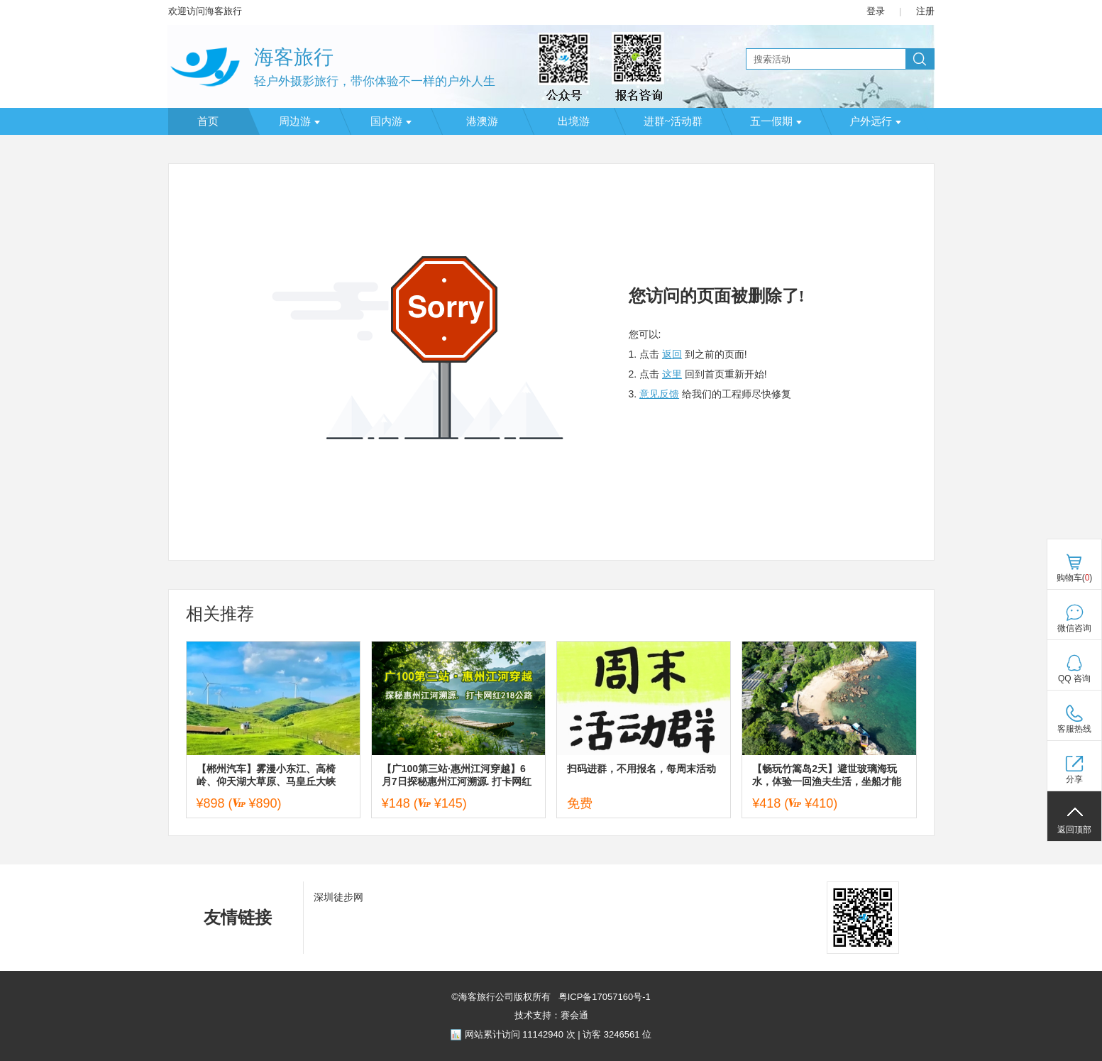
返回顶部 (1074, 830)
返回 (672, 354)
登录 (875, 11)
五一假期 (776, 121)
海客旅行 (294, 57)
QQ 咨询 (1074, 678)
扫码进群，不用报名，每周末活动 (641, 768)
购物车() (1075, 578)
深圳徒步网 (338, 897)
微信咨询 (1074, 628)
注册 (925, 11)
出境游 (574, 121)
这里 (672, 374)
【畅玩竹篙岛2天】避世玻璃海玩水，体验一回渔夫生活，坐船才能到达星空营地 (826, 775)
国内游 (391, 121)
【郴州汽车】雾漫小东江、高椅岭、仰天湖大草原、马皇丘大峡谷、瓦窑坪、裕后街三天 (266, 775)
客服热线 (1074, 729)
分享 (1074, 779)
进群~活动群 (673, 121)
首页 (208, 121)
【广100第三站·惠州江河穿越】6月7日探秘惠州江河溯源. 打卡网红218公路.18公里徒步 (457, 775)
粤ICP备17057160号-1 (603, 996)
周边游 (299, 121)
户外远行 (875, 121)
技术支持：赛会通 (551, 1015)
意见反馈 (659, 394)
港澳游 (482, 121)
